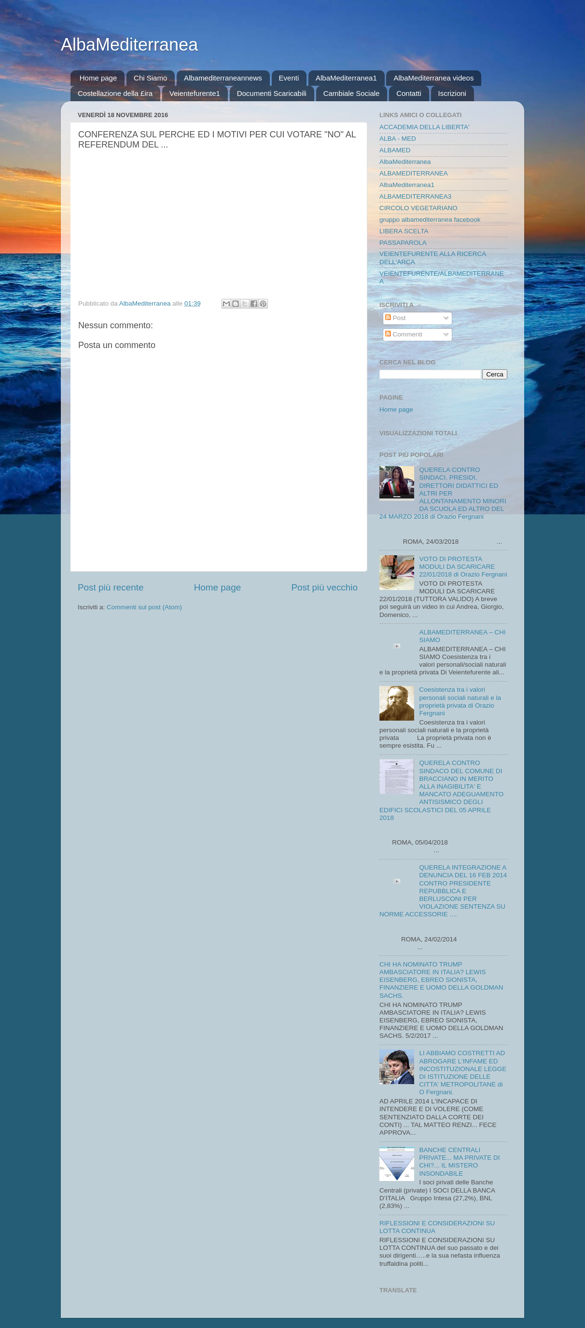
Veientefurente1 (194, 93)
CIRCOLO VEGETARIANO (418, 208)
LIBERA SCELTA (404, 231)
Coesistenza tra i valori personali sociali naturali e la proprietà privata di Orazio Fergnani (460, 701)
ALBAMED (395, 150)
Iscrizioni (452, 93)
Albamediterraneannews (223, 78)
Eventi (289, 78)
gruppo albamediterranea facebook (429, 219)
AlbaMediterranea (129, 44)
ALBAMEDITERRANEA (413, 173)
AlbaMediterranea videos (433, 78)
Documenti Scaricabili (271, 93)
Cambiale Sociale (351, 93)
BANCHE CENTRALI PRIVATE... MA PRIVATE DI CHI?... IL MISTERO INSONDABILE (459, 1161)
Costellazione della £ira (115, 93)
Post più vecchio (324, 587)
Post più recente (111, 587)
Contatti (408, 93)
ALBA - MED (397, 138)
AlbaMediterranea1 (346, 78)
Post (395, 318)
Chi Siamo (150, 78)
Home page (98, 78)
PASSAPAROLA (403, 242)
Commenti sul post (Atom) (144, 607)
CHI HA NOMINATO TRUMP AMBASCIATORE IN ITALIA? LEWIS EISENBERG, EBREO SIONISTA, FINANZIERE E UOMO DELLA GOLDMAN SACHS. (441, 980)
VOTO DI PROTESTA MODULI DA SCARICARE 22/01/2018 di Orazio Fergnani (463, 566)
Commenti (403, 334)
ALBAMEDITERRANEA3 (415, 196)
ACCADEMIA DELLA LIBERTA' (424, 127)
